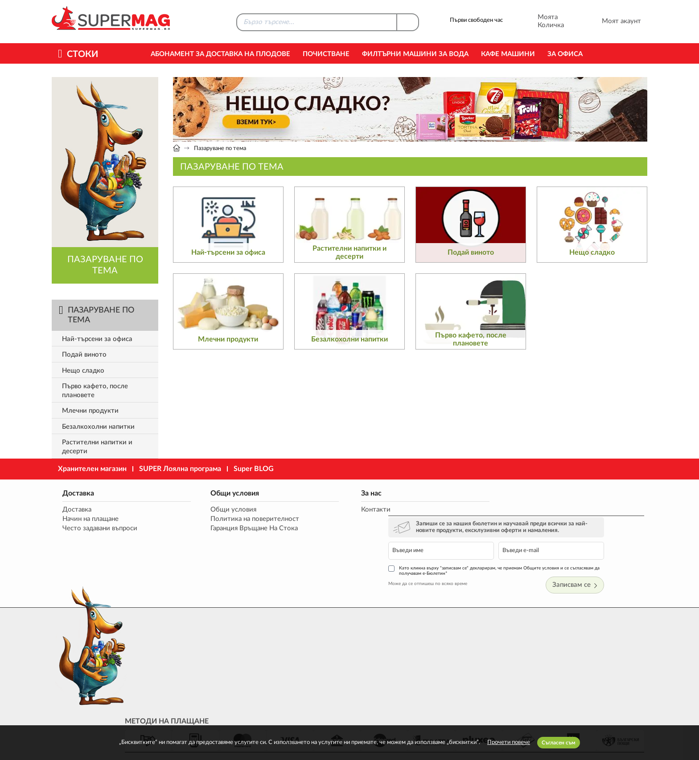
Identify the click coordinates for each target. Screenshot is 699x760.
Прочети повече (508, 742)
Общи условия (213, 492)
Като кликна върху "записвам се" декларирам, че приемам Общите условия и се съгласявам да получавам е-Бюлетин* (541, 538)
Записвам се (618, 553)
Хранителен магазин (92, 468)
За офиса (565, 54)
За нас (329, 492)
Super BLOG (254, 468)
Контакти (333, 509)
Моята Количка (539, 21)
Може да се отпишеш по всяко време (478, 551)
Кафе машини (508, 54)
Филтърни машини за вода (415, 54)
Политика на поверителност (233, 519)
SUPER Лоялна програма (180, 468)
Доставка (76, 492)
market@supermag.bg (593, 656)
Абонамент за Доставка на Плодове (220, 54)
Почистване (326, 54)
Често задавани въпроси (98, 528)
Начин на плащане (89, 519)
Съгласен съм (559, 742)
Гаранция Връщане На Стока (233, 528)
